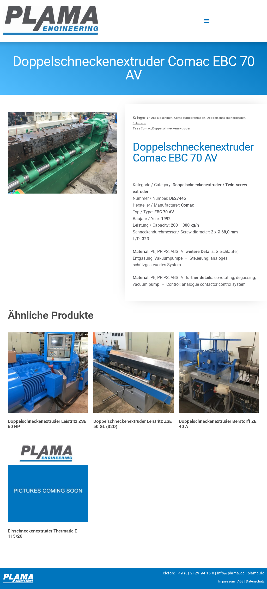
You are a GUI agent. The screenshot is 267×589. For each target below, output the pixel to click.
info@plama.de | (232, 573)
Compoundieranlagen (189, 118)
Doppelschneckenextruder (226, 118)
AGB (240, 581)
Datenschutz (255, 581)
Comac (146, 128)
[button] (207, 20)
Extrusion (139, 123)
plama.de (256, 573)
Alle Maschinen (162, 118)
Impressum (226, 581)
